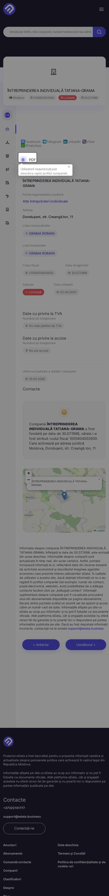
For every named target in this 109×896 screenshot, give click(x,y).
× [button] (69, 169)
